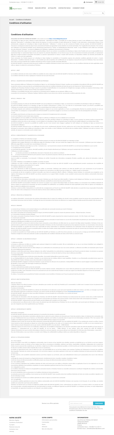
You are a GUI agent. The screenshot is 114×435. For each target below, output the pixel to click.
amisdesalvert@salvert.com (96, 428)
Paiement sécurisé (14, 427)
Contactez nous (64, 8)
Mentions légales (14, 420)
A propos (11, 424)
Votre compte (47, 417)
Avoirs (43, 424)
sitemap (11, 431)
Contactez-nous (13, 429)
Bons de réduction (47, 429)
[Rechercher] (94, 13)
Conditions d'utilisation (16, 422)
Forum (30, 8)
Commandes (45, 422)
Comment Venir (78, 8)
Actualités (52, 8)
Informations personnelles (49, 420)
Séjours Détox (40, 8)
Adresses (44, 426)
